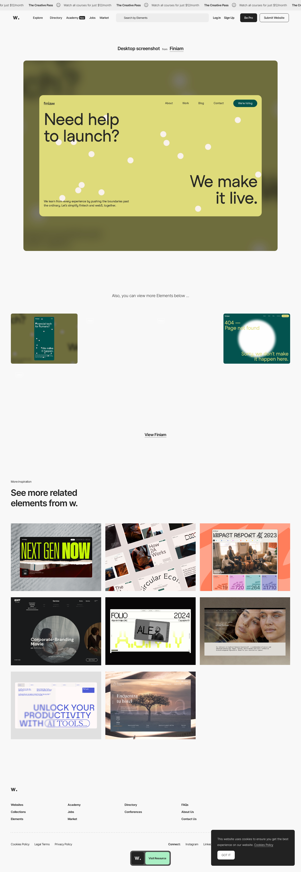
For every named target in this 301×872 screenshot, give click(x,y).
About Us (187, 812)
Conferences (133, 812)
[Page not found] (256, 338)
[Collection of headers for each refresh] (186, 338)
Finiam (177, 48)
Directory (56, 17)
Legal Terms (42, 844)
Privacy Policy (63, 844)
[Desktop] (56, 557)
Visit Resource (157, 858)
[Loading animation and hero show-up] (44, 393)
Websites (17, 804)
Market (104, 17)
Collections (18, 812)
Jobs (92, 17)
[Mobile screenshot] (44, 338)
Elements (17, 819)
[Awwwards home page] (137, 858)
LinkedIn (208, 844)
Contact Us (188, 819)
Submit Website (274, 17)
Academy (75, 17)
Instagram (192, 844)
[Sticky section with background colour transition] (115, 338)
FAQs (184, 804)
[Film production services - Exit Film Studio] (56, 631)
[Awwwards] (16, 17)
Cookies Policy (20, 844)
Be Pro (248, 17)
